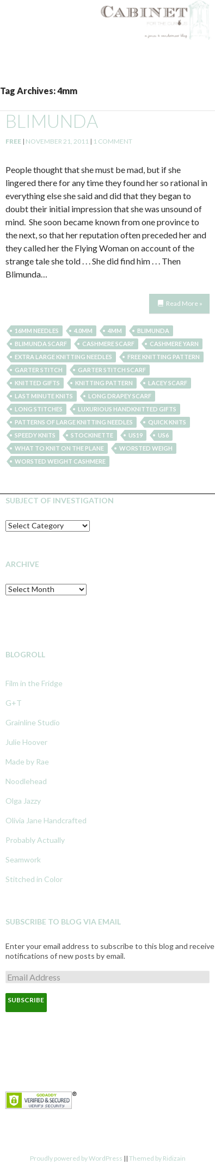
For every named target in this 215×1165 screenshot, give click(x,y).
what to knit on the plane (59, 448)
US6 (163, 435)
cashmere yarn (174, 343)
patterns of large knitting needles (74, 422)
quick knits (167, 422)
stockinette (92, 435)
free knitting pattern (163, 356)
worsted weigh (146, 448)
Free (13, 141)
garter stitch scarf (112, 369)
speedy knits (35, 435)
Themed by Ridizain (157, 1158)
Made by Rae (27, 761)
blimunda (51, 121)
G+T (13, 702)
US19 (135, 435)
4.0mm (83, 330)
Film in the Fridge (34, 683)
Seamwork (23, 859)
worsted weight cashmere (60, 461)
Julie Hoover (26, 742)
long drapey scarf (119, 395)
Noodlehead (26, 781)
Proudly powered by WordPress (76, 1158)
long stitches (39, 408)
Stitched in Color (34, 879)
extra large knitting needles (63, 356)
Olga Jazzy (23, 800)
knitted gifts (37, 382)
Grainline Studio (32, 722)
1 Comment (112, 141)
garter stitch (39, 369)
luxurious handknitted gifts (127, 408)
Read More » (184, 303)
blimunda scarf (41, 343)
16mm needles (37, 330)
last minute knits (44, 395)
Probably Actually (35, 840)
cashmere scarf (108, 343)
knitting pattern (104, 382)
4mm (115, 330)
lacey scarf (167, 382)
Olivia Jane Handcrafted (46, 820)
